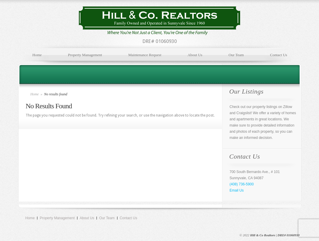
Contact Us (278, 55)
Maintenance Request (144, 55)
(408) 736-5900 (242, 184)
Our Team (236, 55)
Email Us (237, 190)
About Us (194, 55)
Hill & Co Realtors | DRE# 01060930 (275, 235)
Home (37, 55)
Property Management (85, 55)
